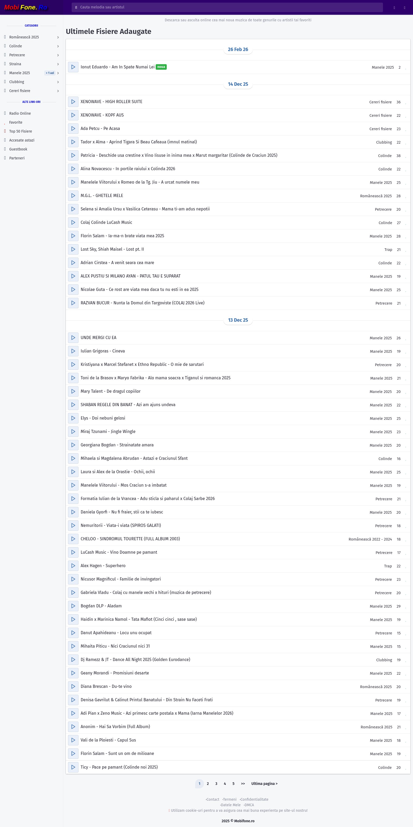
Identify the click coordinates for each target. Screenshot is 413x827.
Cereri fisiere (380, 102)
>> (243, 783)
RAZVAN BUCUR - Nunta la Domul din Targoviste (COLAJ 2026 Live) (142, 302)
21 (399, 249)
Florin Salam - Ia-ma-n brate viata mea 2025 (122, 235)
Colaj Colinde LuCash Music (106, 222)
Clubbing (384, 142)
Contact (212, 799)
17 (399, 552)
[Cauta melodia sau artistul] (230, 7)
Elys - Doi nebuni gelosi (103, 418)
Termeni (230, 799)
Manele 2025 (383, 67)
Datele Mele (231, 805)
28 (398, 196)
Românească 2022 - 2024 (370, 539)
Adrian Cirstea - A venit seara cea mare (117, 262)
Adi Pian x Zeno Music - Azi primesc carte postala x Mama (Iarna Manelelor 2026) (157, 713)
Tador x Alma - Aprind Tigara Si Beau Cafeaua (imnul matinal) (139, 141)
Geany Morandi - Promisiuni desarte (115, 672)
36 (399, 102)
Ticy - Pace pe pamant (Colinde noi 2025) (119, 767)
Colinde (385, 155)
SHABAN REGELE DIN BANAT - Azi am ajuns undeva (128, 404)
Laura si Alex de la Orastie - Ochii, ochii (118, 471)
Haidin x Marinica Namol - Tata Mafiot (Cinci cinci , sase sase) (139, 619)
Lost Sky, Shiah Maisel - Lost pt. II (112, 249)
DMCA (249, 805)
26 (399, 338)
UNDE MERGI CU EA (98, 337)
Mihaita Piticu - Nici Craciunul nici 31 (115, 646)
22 (399, 115)
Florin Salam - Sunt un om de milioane (117, 753)
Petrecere (383, 209)
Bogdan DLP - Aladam (101, 605)
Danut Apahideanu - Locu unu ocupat (116, 632)
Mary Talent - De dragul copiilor (111, 391)
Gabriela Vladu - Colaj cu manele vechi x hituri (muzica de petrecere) (146, 592)
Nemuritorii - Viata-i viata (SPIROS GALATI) (121, 525)
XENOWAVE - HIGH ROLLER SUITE (111, 101)
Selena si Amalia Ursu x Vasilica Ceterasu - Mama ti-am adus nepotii (145, 208)
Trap (388, 249)
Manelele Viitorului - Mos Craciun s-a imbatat (123, 485)
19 (399, 276)
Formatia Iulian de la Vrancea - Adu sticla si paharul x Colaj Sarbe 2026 (148, 498)
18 (399, 525)
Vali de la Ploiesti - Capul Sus (108, 740)
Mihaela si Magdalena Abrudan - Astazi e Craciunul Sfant (134, 458)
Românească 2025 (376, 196)
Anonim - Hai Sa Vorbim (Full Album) (115, 726)
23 (399, 129)
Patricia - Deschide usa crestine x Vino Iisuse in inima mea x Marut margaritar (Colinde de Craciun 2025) (179, 155)
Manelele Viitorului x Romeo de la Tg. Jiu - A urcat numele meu (140, 182)
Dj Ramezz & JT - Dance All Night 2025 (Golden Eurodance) (135, 659)
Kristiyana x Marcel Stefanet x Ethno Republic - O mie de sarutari (142, 364)
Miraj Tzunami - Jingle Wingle (108, 431)
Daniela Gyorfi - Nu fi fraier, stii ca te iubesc (122, 512)
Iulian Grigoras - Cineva (103, 351)
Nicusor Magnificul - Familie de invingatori (121, 579)
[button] (73, 67)
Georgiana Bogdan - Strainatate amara (117, 444)
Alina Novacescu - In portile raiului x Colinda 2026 (128, 168)
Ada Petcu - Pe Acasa (100, 128)
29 (399, 606)
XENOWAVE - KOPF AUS (102, 115)
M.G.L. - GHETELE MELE (102, 195)
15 (399, 633)
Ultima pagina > (265, 783)
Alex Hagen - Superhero (103, 565)
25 (399, 182)
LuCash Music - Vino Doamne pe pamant (119, 552)
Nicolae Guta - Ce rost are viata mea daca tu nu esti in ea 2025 (139, 289)
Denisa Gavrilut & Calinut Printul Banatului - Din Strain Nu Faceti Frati (147, 699)
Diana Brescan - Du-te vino (106, 686)
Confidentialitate (254, 799)
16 (399, 458)
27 (399, 222)
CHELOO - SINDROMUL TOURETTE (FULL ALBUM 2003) (130, 538)
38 (398, 155)
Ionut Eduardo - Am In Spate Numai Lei (118, 66)
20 (398, 209)
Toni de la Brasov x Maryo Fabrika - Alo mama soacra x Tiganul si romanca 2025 (155, 377)
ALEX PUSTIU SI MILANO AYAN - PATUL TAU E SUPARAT (130, 276)
